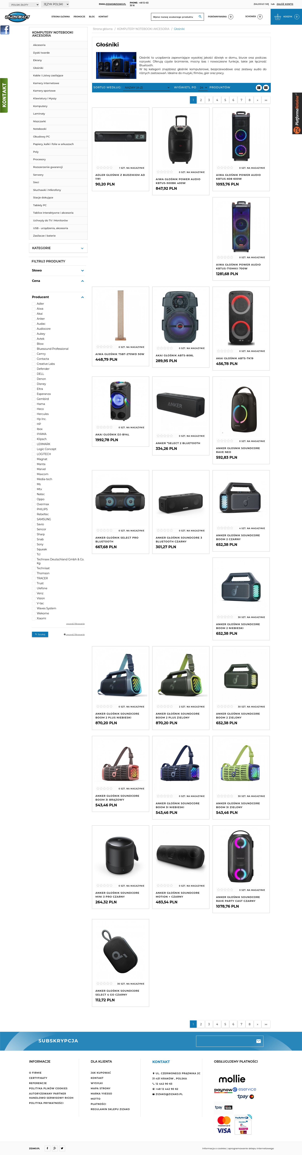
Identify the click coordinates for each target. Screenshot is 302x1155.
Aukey (41, 334)
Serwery (38, 174)
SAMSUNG (44, 519)
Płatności (98, 1104)
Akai (40, 313)
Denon (41, 379)
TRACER (42, 578)
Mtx (39, 489)
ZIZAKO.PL (34, 1148)
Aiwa (40, 308)
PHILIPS (42, 509)
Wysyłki (97, 1083)
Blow (40, 344)
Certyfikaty (38, 1078)
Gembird (43, 399)
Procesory (39, 159)
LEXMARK (43, 444)
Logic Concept (46, 449)
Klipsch (42, 439)
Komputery (40, 106)
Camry (41, 354)
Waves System (46, 608)
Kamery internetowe (46, 83)
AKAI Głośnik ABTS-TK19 (234, 358)
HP (39, 424)
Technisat (43, 568)
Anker (41, 318)
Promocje (79, 16)
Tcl (38, 554)
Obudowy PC (41, 136)
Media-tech (44, 479)
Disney (41, 384)
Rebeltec (43, 514)
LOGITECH (44, 454)
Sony (40, 544)
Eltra (40, 389)
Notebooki (39, 128)
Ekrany (37, 60)
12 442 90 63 (162, 1083)
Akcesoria (39, 44)
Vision (41, 598)
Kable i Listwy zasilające (48, 75)
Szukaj (40, 634)
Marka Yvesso (101, 1093)
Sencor (41, 529)
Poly (36, 151)
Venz (40, 593)
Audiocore (44, 328)
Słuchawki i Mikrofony (47, 189)
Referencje (38, 1083)
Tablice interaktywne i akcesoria (53, 212)
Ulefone (42, 588)
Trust (40, 583)
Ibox (40, 429)
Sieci (36, 182)
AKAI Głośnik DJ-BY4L (113, 434)
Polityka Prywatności (46, 1103)
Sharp (41, 534)
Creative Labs (46, 364)
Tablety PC (40, 205)
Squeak (42, 549)
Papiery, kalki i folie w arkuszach (53, 144)
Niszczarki (39, 121)
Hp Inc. (41, 419)
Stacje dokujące (43, 197)
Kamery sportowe (44, 90)
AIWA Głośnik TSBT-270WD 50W (120, 354)
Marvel (41, 469)
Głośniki (38, 67)
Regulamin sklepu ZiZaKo (110, 1109)
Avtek (40, 339)
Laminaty (39, 113)
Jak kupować (101, 1072)
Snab (40, 539)
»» (266, 100)
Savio (40, 524)
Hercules (43, 414)
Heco (40, 409)
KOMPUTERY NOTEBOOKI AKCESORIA (52, 34)
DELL (40, 374)
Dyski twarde (41, 52)
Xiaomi (41, 618)
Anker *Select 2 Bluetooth (178, 443)
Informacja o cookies (214, 1148)
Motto (96, 1098)
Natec (41, 494)
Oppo (40, 499)
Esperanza (44, 394)
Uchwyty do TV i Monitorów (50, 220)
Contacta (43, 359)
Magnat (42, 459)
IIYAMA (41, 434)
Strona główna (60, 16)
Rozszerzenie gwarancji (48, 167)
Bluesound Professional (53, 349)
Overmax (43, 504)
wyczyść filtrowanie (75, 623)
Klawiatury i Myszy (44, 98)
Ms (39, 484)
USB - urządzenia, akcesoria (50, 228)
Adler (40, 303)
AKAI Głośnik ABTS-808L (175, 355)
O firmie (35, 1072)
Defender (43, 369)
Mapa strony (101, 1088)
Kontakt (103, 16)
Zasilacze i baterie (44, 235)
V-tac (40, 603)
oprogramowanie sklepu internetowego (251, 1148)
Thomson (43, 573)
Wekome (43, 613)
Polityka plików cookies (48, 1088)
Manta (41, 464)
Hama (41, 404)
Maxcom (42, 474)
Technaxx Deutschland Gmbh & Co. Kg (60, 561)
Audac (41, 323)
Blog (92, 16)
